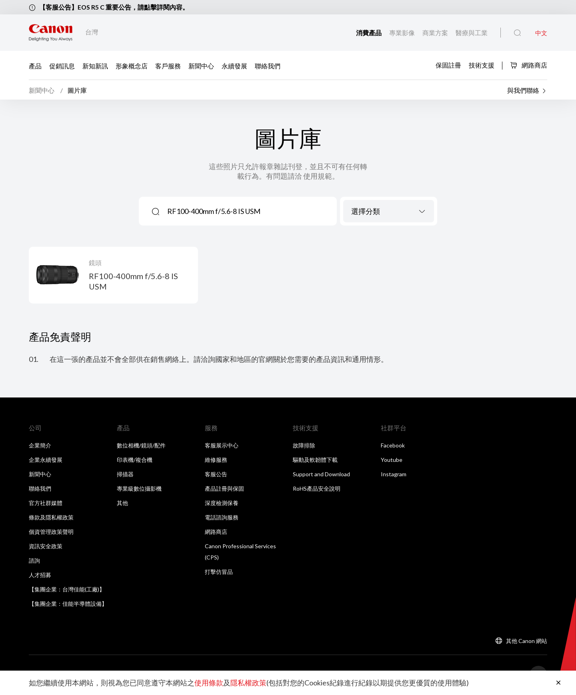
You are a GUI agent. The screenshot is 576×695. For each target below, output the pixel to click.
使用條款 (208, 683)
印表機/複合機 (134, 460)
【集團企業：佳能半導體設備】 (68, 604)
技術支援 (481, 64)
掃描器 (125, 474)
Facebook (393, 446)
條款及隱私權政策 (51, 518)
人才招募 (40, 575)
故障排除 (304, 446)
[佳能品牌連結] (50, 32)
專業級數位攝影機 (139, 489)
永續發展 (234, 65)
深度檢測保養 (221, 503)
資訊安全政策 (45, 546)
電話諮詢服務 (221, 518)
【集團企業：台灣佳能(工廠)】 (67, 590)
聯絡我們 (267, 65)
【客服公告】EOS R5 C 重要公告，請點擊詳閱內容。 (114, 7)
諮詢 (34, 561)
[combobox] (388, 212)
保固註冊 (448, 64)
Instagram (393, 474)
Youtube (391, 460)
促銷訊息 (62, 65)
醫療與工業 (472, 32)
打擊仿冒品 (219, 572)
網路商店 (528, 65)
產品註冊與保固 (224, 489)
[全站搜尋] (517, 33)
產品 (35, 65)
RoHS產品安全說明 (316, 489)
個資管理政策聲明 (51, 532)
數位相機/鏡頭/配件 (141, 446)
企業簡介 (40, 446)
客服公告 (216, 474)
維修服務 (216, 460)
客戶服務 (168, 65)
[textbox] (388, 212)
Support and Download (321, 474)
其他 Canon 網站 (526, 641)
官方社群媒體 (45, 503)
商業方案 (435, 32)
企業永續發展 (45, 460)
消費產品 (369, 32)
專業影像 (402, 32)
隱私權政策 (248, 683)
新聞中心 (201, 65)
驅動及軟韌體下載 (315, 460)
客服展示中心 (221, 446)
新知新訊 (95, 65)
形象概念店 (132, 65)
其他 (122, 503)
